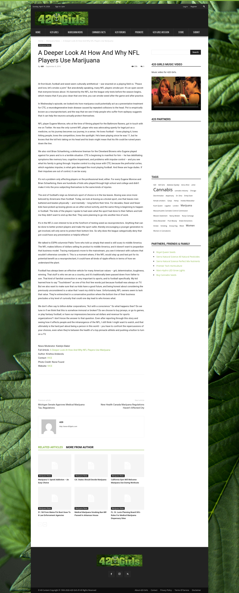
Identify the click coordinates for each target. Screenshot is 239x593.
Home (38, 32)
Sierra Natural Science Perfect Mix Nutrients (178, 261)
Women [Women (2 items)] (190, 225)
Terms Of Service (182, 590)
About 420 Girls (141, 590)
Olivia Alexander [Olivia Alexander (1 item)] (159, 221)
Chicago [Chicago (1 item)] (193, 191)
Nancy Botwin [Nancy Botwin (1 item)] (174, 216)
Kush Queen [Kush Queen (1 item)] (158, 206)
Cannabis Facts (99, 32)
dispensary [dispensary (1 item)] (170, 196)
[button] (204, 5)
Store (181, 32)
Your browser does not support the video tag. (176, 92)
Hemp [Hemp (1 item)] (176, 201)
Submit (196, 32)
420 (42, 66)
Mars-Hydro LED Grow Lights (170, 270)
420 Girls (54, 32)
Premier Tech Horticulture (169, 265)
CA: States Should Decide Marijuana (90, 479)
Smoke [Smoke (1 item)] (156, 226)
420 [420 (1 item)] (154, 185)
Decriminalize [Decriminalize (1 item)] (158, 196)
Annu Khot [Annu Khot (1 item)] (185, 185)
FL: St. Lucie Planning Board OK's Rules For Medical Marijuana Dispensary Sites (125, 515)
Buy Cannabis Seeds (166, 275)
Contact (154, 590)
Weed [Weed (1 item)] (182, 226)
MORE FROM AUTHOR (79, 447)
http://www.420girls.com (68, 426)
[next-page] (45, 524)
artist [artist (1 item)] (193, 185)
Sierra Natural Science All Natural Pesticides (178, 256)
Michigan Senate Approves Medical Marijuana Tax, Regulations (61, 406)
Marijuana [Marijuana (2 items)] (186, 205)
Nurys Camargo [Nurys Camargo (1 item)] (188, 216)
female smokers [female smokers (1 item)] (159, 201)
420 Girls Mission (161, 32)
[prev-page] (40, 524)
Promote (139, 32)
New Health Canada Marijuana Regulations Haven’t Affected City (122, 406)
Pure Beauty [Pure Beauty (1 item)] (172, 221)
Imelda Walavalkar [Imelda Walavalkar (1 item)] (187, 201)
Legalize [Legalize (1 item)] (168, 206)
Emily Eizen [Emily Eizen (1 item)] (188, 196)
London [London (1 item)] (176, 206)
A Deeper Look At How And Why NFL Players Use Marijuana (80, 350)
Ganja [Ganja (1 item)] (170, 201)
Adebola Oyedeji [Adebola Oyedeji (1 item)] (173, 185)
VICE (49, 358)
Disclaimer (196, 590)
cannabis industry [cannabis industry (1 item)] (181, 191)
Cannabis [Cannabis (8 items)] (163, 189)
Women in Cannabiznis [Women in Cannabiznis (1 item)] (162, 231)
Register (194, 6)
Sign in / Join (60, 6)
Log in (185, 6)
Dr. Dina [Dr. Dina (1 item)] (179, 196)
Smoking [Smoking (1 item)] (164, 226)
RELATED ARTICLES (50, 447)
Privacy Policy (166, 590)
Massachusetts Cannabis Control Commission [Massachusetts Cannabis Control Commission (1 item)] (170, 211)
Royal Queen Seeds (165, 252)
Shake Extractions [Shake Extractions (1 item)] (185, 221)
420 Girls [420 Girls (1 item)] (161, 185)
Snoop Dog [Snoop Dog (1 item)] (173, 226)
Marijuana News (75, 32)
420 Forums (120, 32)
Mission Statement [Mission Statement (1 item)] (160, 216)
